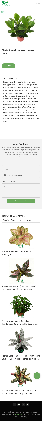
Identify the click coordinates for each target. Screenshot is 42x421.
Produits (6, 220)
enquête (8, 66)
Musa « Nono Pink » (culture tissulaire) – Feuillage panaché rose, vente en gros (20, 287)
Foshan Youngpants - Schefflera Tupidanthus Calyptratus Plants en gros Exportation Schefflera (19, 322)
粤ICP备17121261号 (21, 417)
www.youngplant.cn (8, 414)
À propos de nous (17, 220)
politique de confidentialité (32, 414)
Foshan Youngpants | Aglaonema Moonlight (16, 253)
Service (28, 220)
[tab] (21, 75)
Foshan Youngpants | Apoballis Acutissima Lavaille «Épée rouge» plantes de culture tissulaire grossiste (21, 357)
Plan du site (18, 414)
